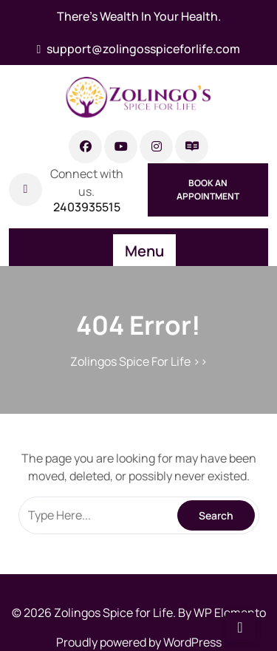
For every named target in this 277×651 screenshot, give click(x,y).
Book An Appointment (208, 189)
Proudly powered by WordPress (139, 642)
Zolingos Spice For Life (130, 361)
